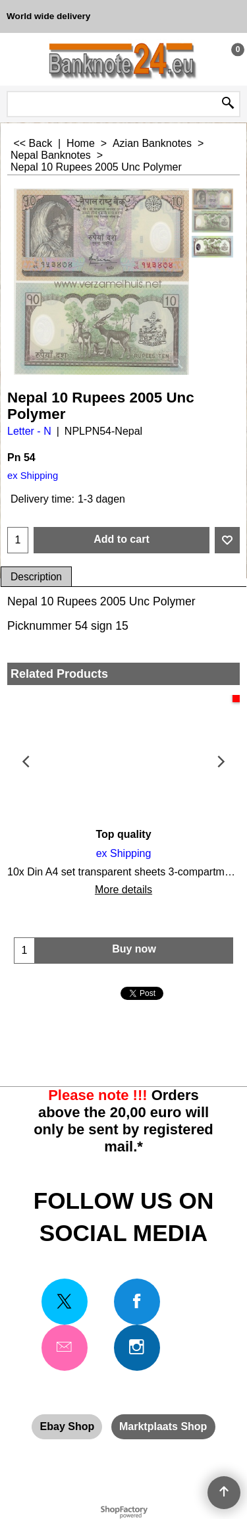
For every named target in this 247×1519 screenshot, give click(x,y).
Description (36, 576)
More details (123, 889)
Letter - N (29, 431)
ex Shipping (32, 475)
